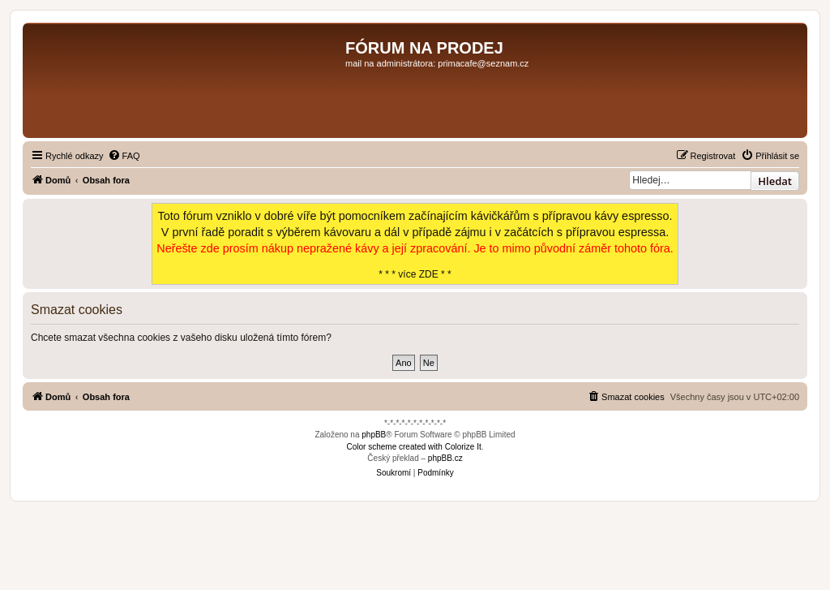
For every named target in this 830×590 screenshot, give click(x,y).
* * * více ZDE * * (415, 244)
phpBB (374, 434)
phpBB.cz (445, 458)
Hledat (775, 181)
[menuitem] (124, 156)
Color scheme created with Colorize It (414, 446)
